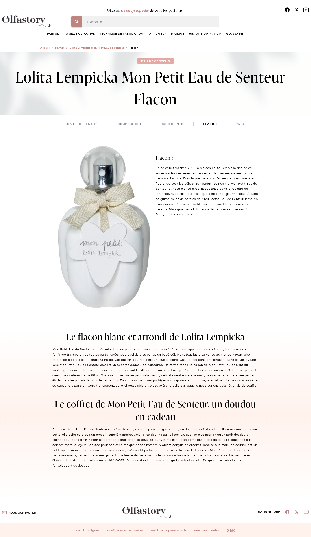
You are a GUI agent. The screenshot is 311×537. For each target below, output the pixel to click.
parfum (53, 33)
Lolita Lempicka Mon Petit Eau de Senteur (97, 47)
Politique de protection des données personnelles (185, 530)
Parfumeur (157, 33)
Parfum (60, 47)
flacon (210, 124)
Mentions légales (87, 530)
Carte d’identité (82, 124)
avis (240, 124)
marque (177, 33)
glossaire (234, 33)
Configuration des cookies (125, 530)
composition (129, 124)
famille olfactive (80, 33)
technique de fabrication (121, 33)
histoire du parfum (205, 33)
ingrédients (172, 124)
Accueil (45, 47)
